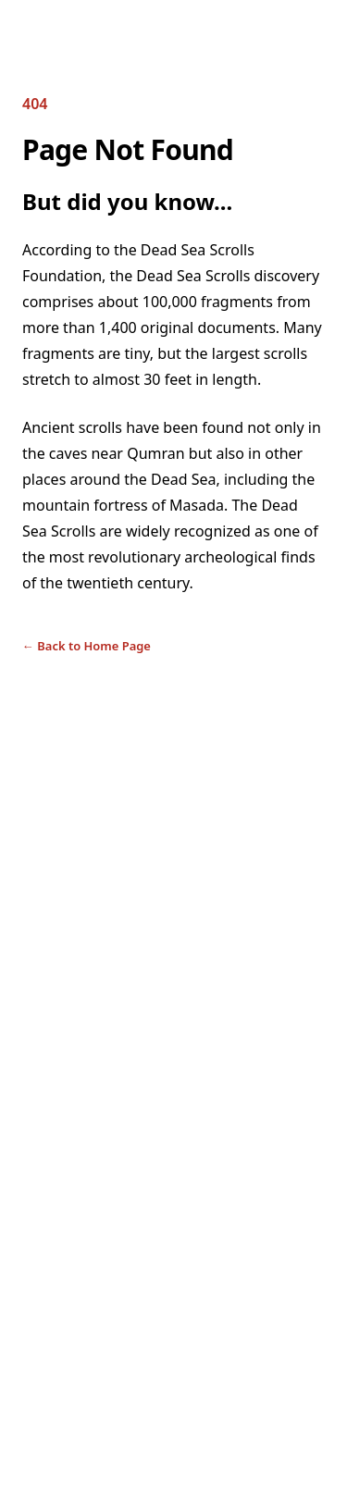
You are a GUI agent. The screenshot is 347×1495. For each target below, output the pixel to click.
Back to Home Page (86, 645)
